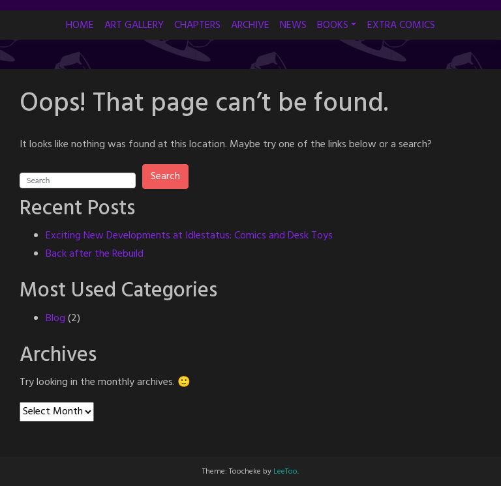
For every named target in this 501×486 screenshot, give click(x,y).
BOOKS (332, 25)
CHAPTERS (197, 25)
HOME (80, 25)
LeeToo (285, 471)
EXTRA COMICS (401, 25)
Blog (55, 318)
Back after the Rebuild (95, 254)
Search (165, 176)
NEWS (293, 25)
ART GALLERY (134, 25)
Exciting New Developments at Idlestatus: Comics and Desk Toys (189, 235)
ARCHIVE (250, 25)
